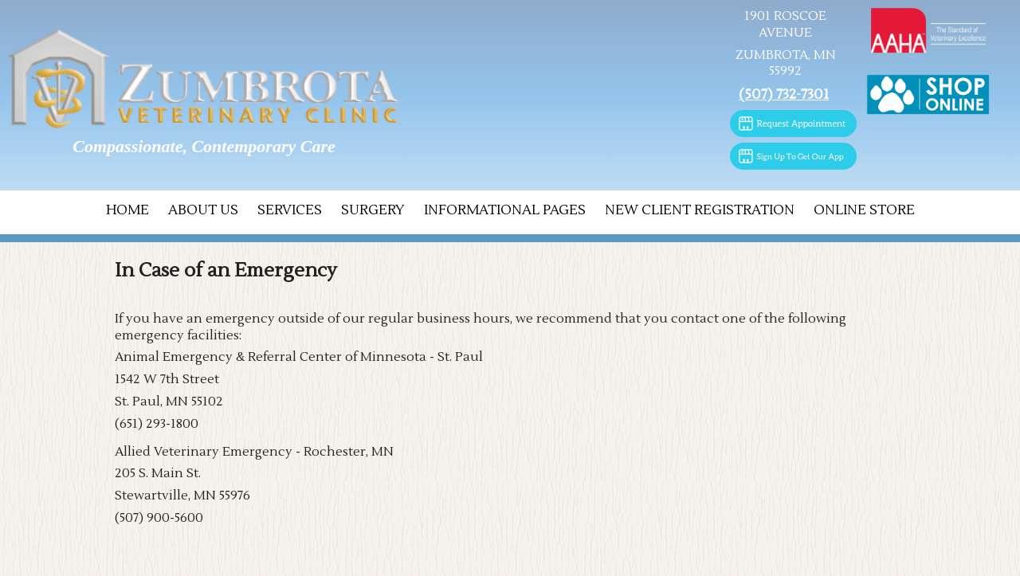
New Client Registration (699, 210)
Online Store (864, 210)
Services (289, 210)
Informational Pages (505, 210)
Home (127, 210)
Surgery (373, 210)
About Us (203, 210)
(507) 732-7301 (784, 94)
